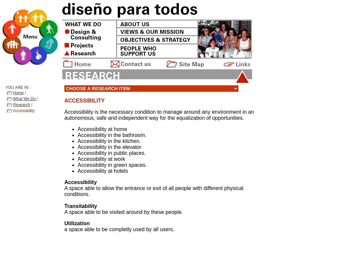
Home (18, 93)
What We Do (25, 99)
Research (21, 104)
